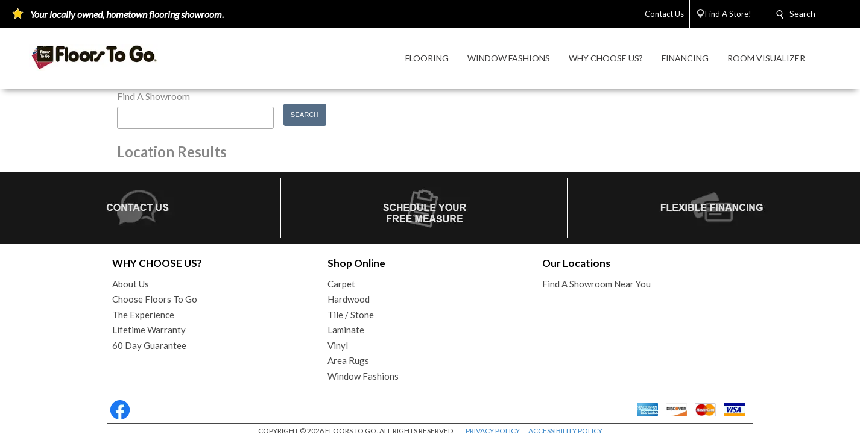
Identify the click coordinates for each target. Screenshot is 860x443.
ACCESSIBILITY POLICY (565, 430)
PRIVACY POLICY (493, 430)
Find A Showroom (153, 96)
